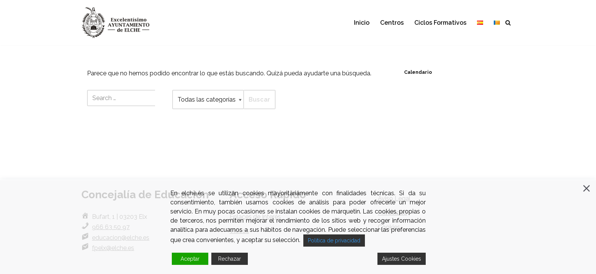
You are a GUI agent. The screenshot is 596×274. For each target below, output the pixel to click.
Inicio (361, 22)
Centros (392, 22)
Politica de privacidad (334, 240)
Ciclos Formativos (440, 22)
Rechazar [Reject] (229, 259)
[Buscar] (508, 22)
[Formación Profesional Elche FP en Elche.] (121, 22)
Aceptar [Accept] (190, 259)
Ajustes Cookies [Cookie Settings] (401, 259)
